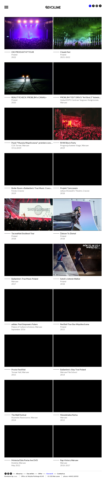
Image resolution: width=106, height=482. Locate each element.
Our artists (30, 474)
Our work (49, 474)
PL (90, 6)
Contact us (61, 474)
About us (19, 474)
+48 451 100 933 (73, 476)
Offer (40, 474)
